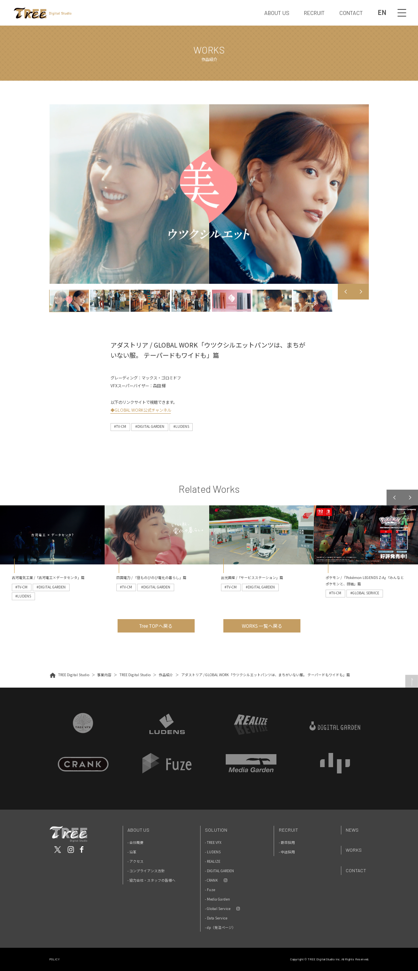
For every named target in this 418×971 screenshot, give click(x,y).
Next (361, 292)
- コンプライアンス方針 (146, 870)
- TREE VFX (213, 842)
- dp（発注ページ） (220, 927)
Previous (346, 292)
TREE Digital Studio (73, 674)
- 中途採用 (287, 851)
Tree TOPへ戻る (156, 625)
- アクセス (135, 861)
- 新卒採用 (287, 842)
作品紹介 (166, 674)
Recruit (288, 829)
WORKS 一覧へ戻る (262, 625)
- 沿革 (131, 851)
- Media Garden (217, 899)
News (352, 829)
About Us (138, 829)
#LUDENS (181, 426)
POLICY (55, 959)
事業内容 (104, 674)
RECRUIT (314, 12)
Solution (216, 829)
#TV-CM (120, 426)
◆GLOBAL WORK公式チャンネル (140, 410)
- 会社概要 (135, 842)
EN (381, 12)
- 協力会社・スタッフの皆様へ (151, 880)
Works (354, 850)
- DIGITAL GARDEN (219, 870)
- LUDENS (213, 851)
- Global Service (217, 908)
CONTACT (351, 12)
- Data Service (216, 918)
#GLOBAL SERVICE (364, 593)
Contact (356, 870)
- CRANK (211, 880)
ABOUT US (276, 12)
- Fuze (210, 889)
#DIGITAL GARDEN (149, 426)
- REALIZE (212, 861)
